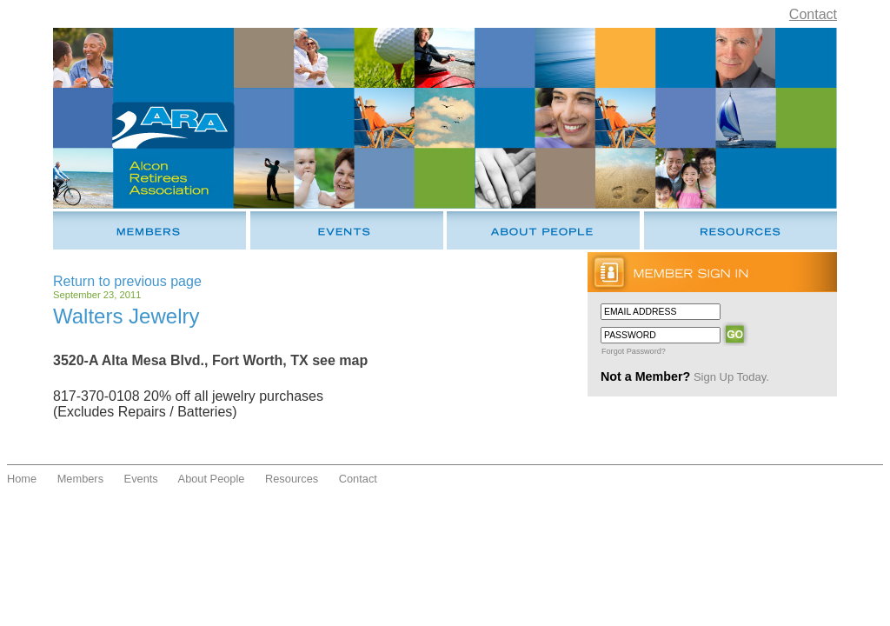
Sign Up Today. (731, 376)
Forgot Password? (633, 351)
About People (211, 478)
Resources (291, 478)
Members (80, 478)
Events (141, 478)
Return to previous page (127, 281)
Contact (813, 14)
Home (22, 478)
